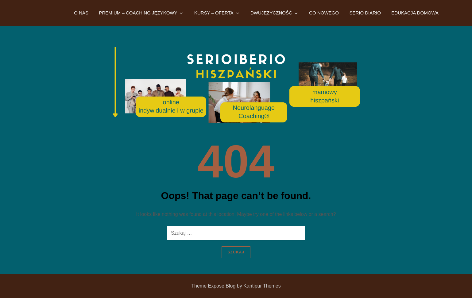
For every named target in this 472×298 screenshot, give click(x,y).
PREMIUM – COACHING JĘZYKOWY (141, 13)
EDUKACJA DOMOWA (415, 12)
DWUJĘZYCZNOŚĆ (274, 13)
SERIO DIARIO (365, 12)
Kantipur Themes (262, 285)
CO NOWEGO (324, 12)
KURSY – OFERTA (217, 13)
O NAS (81, 12)
